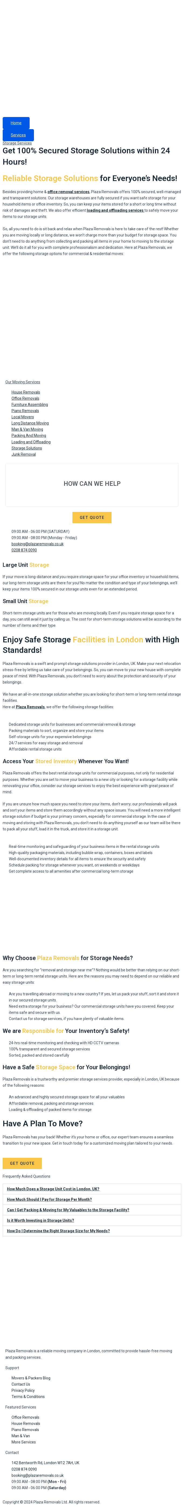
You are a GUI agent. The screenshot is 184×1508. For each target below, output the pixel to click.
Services (18, 135)
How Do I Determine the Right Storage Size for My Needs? (58, 1231)
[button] (92, 1189)
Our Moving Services (22, 382)
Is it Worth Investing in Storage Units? (40, 1221)
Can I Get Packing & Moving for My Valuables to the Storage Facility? (68, 1210)
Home (16, 123)
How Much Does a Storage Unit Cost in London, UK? (53, 1189)
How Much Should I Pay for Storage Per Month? (49, 1200)
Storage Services (17, 143)
